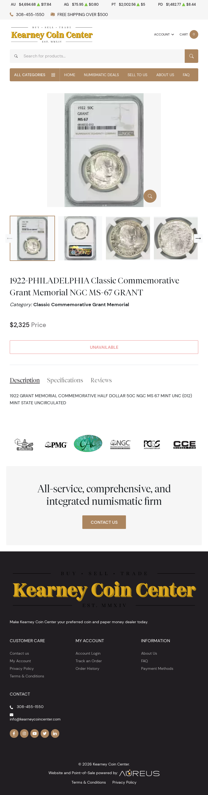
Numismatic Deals (101, 74)
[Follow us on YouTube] (34, 733)
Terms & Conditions (27, 676)
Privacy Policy (22, 668)
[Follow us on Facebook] (14, 733)
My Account (20, 660)
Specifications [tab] (65, 380)
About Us (165, 74)
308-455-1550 (30, 14)
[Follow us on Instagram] (24, 733)
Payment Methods (157, 668)
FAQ (186, 74)
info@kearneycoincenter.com (35, 719)
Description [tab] (25, 380)
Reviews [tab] (101, 380)
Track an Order (89, 660)
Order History (87, 668)
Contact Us (104, 522)
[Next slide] (198, 238)
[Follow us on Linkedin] (55, 733)
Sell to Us (137, 74)
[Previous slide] (9, 238)
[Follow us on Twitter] (45, 733)
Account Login (88, 653)
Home (69, 74)
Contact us (19, 653)
